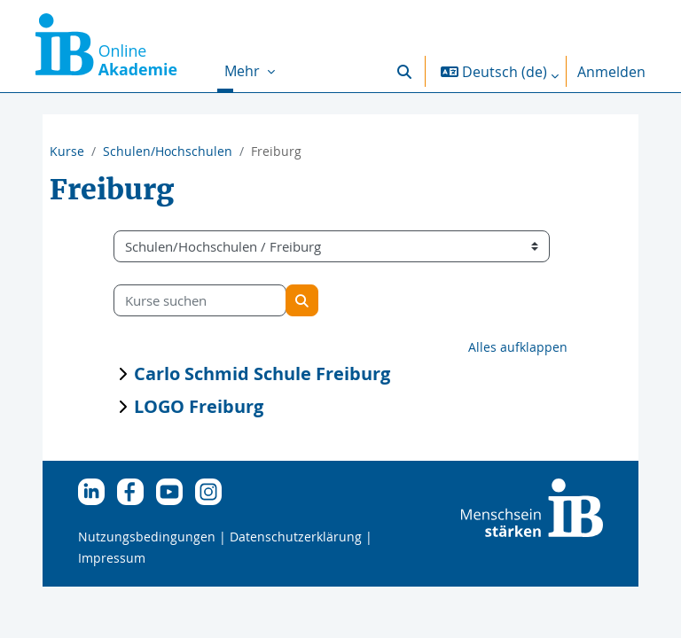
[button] (404, 71)
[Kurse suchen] (200, 300)
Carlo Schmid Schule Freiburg (262, 373)
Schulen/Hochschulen (167, 151)
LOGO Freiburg (198, 406)
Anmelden (611, 72)
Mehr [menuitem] (243, 71)
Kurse (67, 151)
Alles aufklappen (518, 346)
